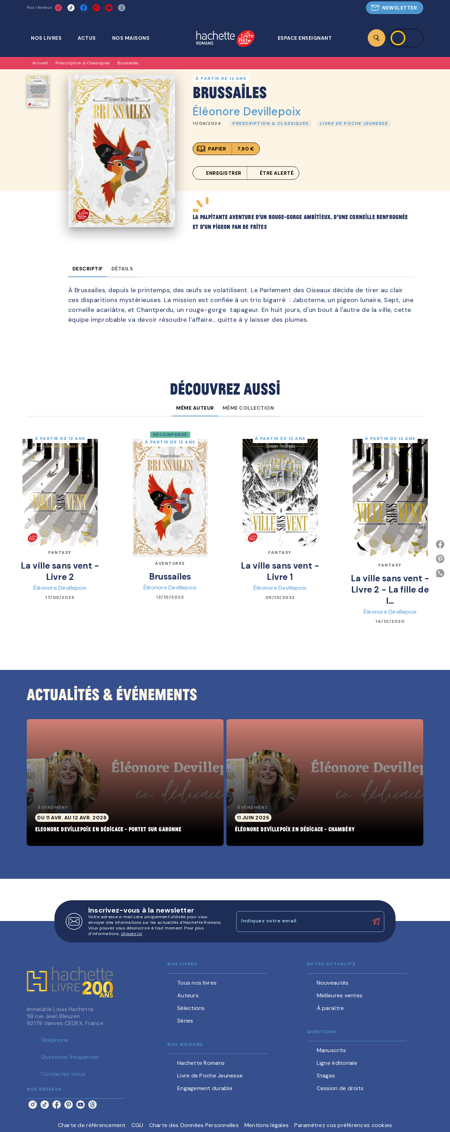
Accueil (40, 63)
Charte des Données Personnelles (194, 1125)
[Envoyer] (375, 922)
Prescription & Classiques (83, 63)
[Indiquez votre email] (301, 921)
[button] (394, 7)
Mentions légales (266, 1125)
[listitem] (58, 7)
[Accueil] (225, 39)
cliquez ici (131, 933)
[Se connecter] (406, 38)
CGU (137, 1125)
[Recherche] (376, 38)
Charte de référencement (92, 1125)
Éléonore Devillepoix (247, 111)
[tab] (50, 38)
